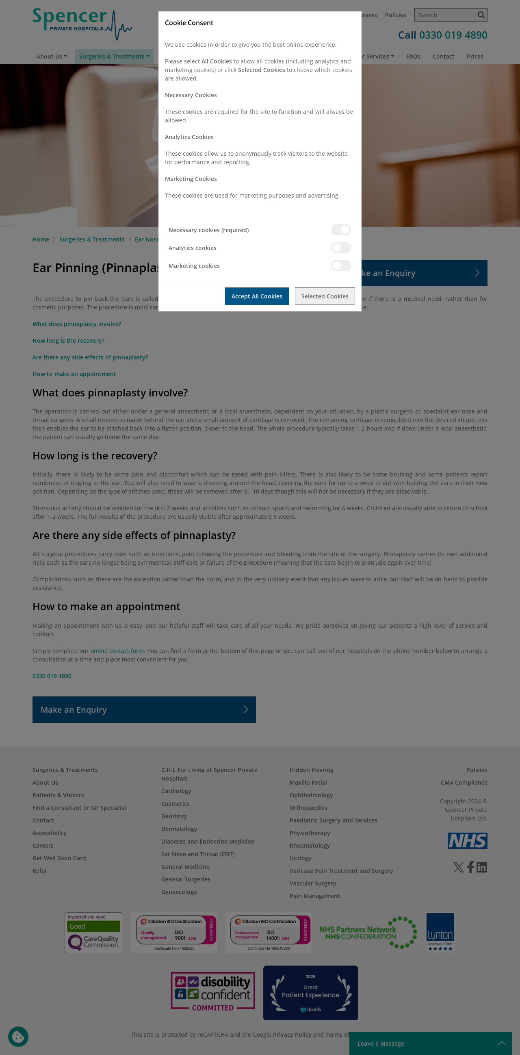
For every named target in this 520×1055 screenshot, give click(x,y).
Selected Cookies (325, 296)
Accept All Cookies (257, 296)
